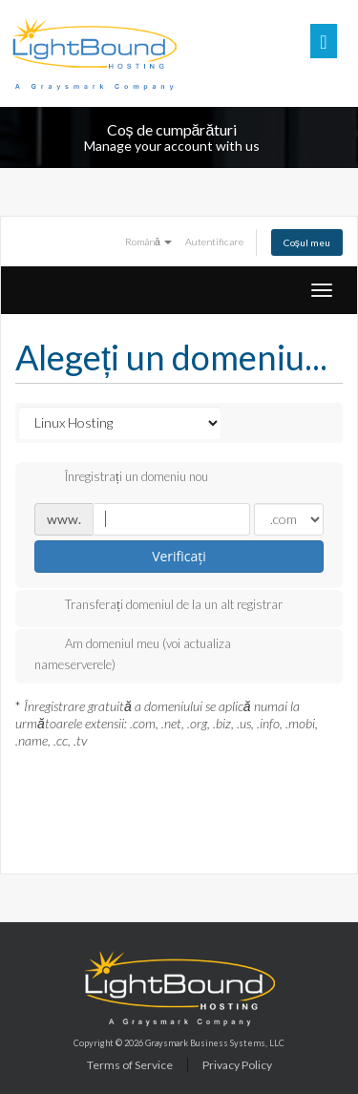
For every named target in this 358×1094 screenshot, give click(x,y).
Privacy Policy (237, 1065)
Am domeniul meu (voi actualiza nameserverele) (132, 653)
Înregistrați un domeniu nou (121, 478)
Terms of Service (130, 1065)
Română (148, 241)
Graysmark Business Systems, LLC (214, 1043)
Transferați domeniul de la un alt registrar (158, 606)
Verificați (179, 556)
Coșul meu (307, 242)
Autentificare (214, 241)
